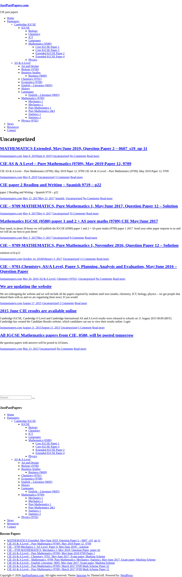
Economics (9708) (31, 82)
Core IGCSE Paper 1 (47, 46)
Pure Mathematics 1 (39, 107)
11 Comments (88, 258)
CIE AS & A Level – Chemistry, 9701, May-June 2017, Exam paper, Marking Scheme (56, 556)
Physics (32, 59)
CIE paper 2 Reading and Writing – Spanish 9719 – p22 (50, 184)
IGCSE (25, 27)
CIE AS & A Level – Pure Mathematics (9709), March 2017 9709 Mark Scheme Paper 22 (58, 566)
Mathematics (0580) (39, 43)
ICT (30, 37)
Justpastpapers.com (11, 156)
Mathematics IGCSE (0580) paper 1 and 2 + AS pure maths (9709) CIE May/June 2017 (79, 221)
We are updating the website (26, 286)
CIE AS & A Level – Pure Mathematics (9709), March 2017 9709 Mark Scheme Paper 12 (58, 569)
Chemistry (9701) (31, 78)
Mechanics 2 (35, 104)
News (10, 123)
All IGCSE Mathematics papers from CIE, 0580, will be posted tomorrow (66, 335)
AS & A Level (22, 62)
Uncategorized (60, 156)
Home (10, 18)
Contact (11, 130)
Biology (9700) (30, 69)
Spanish (59, 198)
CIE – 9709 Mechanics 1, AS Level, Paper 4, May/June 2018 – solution (48, 546)
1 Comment (85, 327)
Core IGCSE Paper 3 (47, 50)
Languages (34, 40)
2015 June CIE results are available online (38, 310)
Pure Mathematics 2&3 (41, 110)
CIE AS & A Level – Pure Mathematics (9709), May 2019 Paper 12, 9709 (65, 163)
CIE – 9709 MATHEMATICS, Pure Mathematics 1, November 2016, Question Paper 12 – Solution (89, 245)
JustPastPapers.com (14, 5)
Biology (33, 30)
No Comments (78, 156)
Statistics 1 (34, 114)
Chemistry (34, 34)
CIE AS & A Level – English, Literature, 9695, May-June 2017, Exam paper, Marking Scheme (61, 562)
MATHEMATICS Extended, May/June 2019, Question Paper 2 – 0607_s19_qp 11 (73, 148)
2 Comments (67, 303)
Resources (13, 126)
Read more (93, 156)
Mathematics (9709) (32, 98)
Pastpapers (13, 21)
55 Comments (77, 213)
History (25, 88)
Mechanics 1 (35, 101)
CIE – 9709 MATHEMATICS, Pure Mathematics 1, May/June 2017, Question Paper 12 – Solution (89, 206)
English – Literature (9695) (36, 85)
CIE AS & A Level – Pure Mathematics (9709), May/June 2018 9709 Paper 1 (51, 553)
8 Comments (77, 237)
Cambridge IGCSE (25, 24)
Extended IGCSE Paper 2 (50, 53)
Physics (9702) (29, 120)
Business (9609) (37, 75)
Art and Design (30, 66)
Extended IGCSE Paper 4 (50, 56)
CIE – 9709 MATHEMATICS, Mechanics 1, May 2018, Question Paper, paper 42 (53, 550)
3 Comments (62, 177)
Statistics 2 (34, 117)
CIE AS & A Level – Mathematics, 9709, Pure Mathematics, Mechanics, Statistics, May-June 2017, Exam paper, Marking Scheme (81, 559)
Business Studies (31, 72)
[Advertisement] (26, 372)
